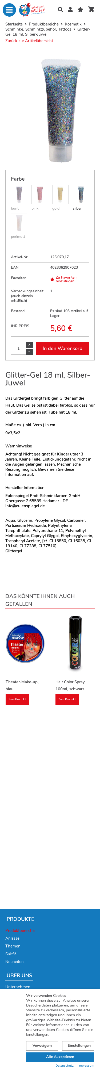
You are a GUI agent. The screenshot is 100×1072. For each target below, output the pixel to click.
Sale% (11, 954)
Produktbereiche (20, 930)
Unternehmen (17, 987)
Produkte (20, 919)
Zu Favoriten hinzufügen (63, 279)
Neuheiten (14, 961)
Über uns (19, 975)
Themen (13, 946)
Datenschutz (64, 1066)
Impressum (86, 1066)
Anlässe (12, 938)
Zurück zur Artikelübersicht (29, 40)
